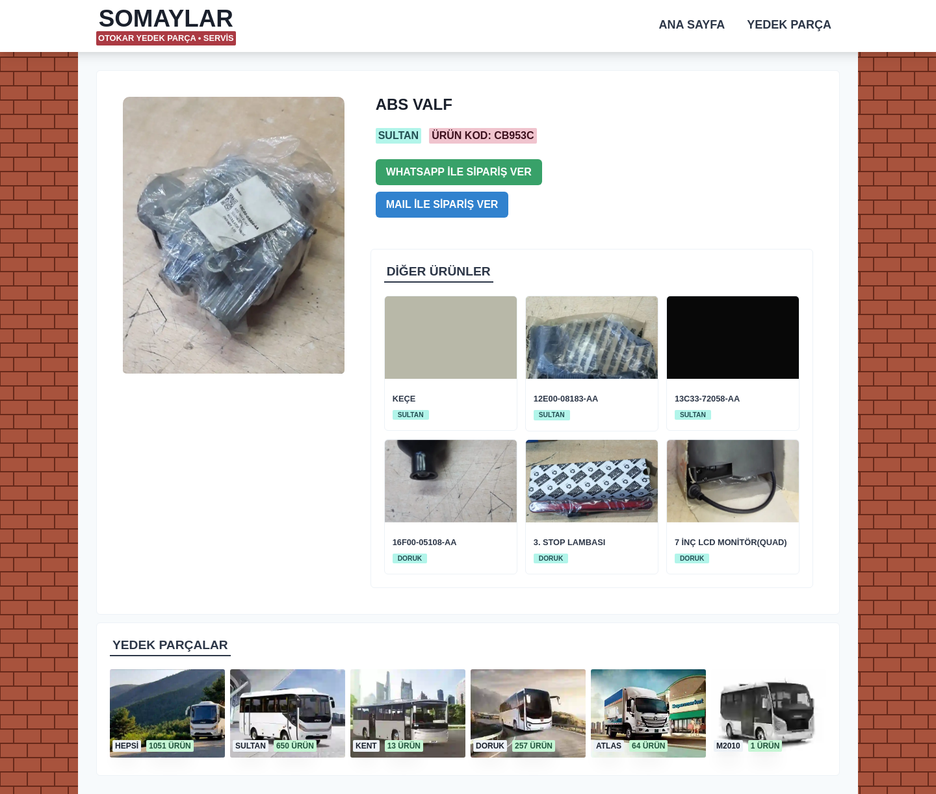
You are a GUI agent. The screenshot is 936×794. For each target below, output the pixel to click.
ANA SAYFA (692, 24)
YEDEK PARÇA (789, 24)
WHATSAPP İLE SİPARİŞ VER (459, 171)
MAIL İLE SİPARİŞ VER (442, 204)
